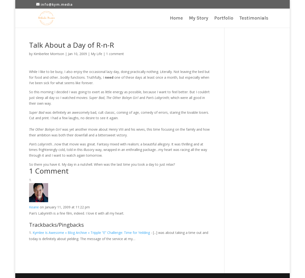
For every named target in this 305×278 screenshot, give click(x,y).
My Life (96, 53)
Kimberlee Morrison (49, 53)
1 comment (115, 53)
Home (176, 18)
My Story (198, 18)
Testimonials (253, 18)
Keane (34, 207)
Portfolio (223, 18)
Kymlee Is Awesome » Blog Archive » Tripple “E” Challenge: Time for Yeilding (91, 232)
